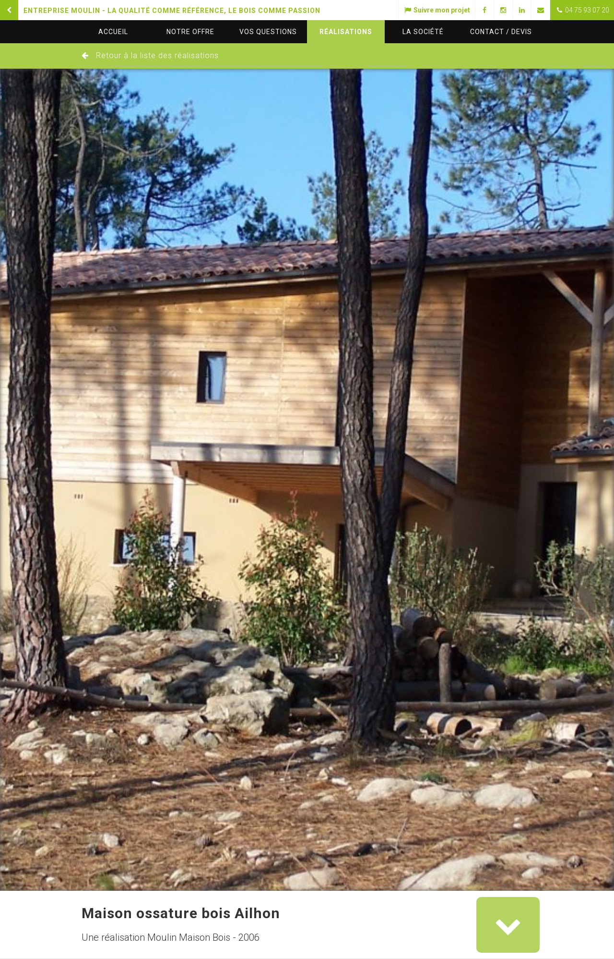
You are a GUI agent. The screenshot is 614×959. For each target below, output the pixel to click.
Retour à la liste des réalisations (157, 55)
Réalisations (345, 32)
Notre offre (190, 32)
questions (268, 32)
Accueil (113, 32)
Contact (501, 32)
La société (423, 32)
